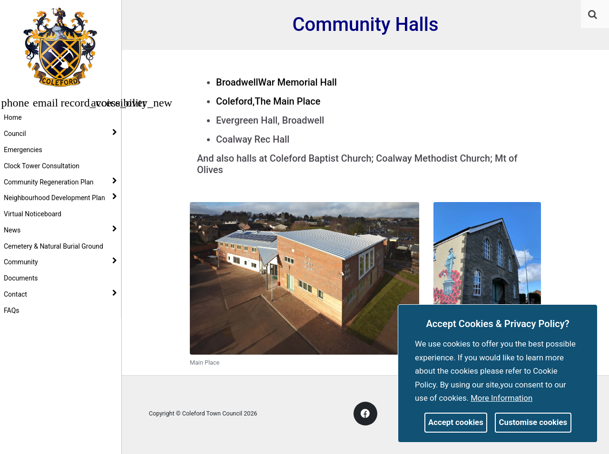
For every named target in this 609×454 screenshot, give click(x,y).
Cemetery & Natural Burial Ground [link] (53, 246)
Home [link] (13, 117)
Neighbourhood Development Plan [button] (60, 197)
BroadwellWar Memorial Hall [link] (276, 82)
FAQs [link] (12, 310)
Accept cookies (455, 422)
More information (501, 398)
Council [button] (60, 133)
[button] (593, 15)
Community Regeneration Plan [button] (60, 181)
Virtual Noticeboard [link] (32, 214)
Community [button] (60, 261)
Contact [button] (60, 294)
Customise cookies (533, 422)
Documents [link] (21, 278)
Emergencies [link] (23, 150)
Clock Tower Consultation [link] (41, 166)
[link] (592, 14)
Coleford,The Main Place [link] (268, 101)
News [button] (60, 229)
